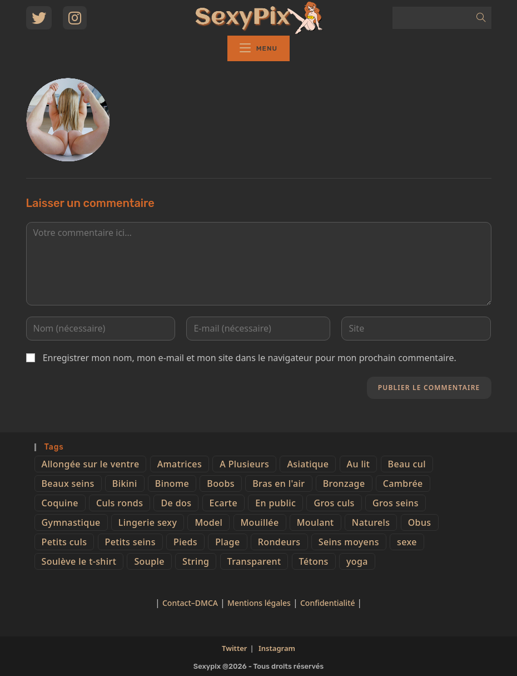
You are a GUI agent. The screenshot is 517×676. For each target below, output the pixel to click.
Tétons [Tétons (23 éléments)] (314, 561)
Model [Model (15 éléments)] (208, 522)
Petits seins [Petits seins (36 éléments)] (130, 542)
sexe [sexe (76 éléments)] (407, 542)
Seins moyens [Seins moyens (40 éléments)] (349, 542)
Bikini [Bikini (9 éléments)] (124, 483)
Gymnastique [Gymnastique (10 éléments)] (71, 522)
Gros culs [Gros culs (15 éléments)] (334, 503)
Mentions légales (259, 603)
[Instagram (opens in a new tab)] (75, 17)
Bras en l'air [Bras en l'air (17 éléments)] (278, 483)
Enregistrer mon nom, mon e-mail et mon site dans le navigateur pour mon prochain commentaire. (249, 358)
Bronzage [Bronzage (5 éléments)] (344, 483)
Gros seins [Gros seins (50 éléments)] (395, 503)
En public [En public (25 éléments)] (275, 503)
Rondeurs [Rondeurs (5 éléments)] (279, 542)
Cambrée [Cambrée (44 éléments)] (403, 483)
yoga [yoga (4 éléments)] (357, 561)
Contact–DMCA (190, 603)
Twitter (234, 648)
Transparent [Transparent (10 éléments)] (254, 561)
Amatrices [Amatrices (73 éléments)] (179, 464)
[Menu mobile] (258, 48)
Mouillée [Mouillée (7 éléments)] (260, 522)
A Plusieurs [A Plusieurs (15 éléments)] (244, 464)
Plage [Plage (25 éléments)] (227, 542)
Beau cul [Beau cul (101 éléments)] (407, 464)
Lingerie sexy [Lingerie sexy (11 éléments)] (147, 522)
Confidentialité (328, 603)
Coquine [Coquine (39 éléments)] (60, 503)
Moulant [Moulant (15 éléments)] (315, 522)
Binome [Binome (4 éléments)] (172, 483)
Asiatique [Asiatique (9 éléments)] (308, 464)
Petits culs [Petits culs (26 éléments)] (64, 542)
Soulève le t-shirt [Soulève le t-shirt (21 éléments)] (79, 561)
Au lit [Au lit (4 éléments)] (358, 464)
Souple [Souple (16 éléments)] (149, 561)
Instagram (276, 648)
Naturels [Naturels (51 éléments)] (371, 522)
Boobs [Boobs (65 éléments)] (221, 483)
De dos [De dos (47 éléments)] (176, 503)
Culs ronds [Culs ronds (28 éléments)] (119, 503)
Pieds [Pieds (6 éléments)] (185, 542)
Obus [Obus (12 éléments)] (419, 522)
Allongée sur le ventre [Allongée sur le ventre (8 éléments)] (91, 464)
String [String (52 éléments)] (195, 561)
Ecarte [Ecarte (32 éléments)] (223, 503)
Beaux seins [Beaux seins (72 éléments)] (68, 483)
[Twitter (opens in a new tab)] (39, 17)
